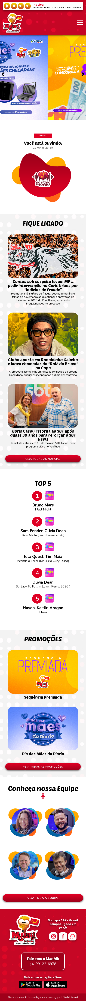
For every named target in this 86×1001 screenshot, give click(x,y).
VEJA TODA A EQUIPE (43, 898)
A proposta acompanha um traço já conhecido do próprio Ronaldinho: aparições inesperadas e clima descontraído (43, 365)
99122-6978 (43, 961)
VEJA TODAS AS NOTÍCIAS (43, 459)
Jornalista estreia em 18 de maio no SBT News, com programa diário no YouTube (43, 437)
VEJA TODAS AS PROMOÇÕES (43, 766)
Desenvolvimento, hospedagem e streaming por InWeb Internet (43, 997)
